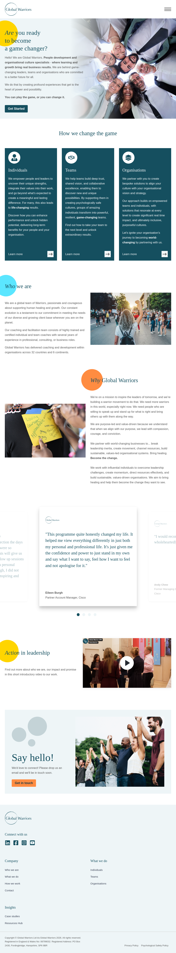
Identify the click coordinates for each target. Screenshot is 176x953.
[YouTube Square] (32, 843)
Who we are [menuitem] (12, 869)
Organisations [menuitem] (98, 883)
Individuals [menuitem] (96, 869)
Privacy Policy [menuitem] (131, 945)
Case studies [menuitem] (12, 916)
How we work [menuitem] (12, 883)
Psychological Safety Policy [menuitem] (154, 945)
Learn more (15, 254)
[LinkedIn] (7, 843)
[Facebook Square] (16, 843)
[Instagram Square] (24, 843)
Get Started (16, 108)
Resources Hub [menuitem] (14, 923)
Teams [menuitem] (94, 876)
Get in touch (24, 783)
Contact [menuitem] (9, 890)
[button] (78, 614)
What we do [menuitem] (11, 876)
